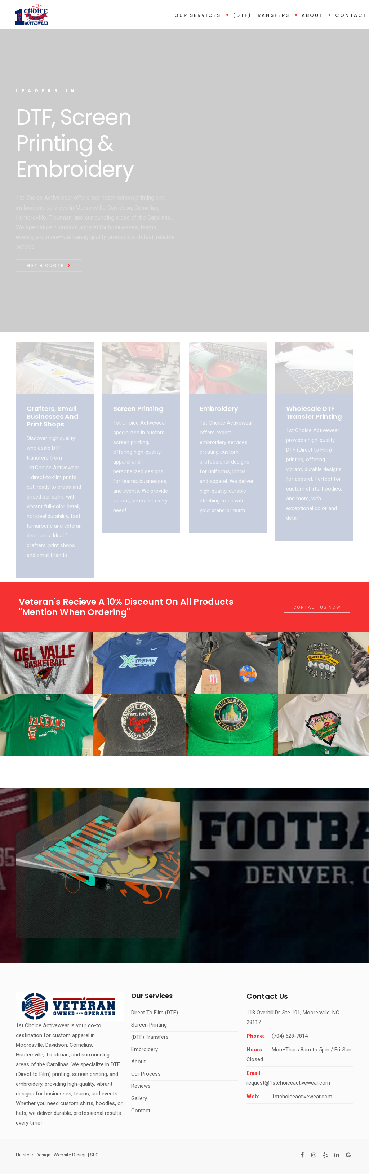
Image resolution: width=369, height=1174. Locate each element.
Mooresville (29, 1045)
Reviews (141, 1086)
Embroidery (144, 1049)
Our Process (146, 1074)
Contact (351, 15)
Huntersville (29, 1054)
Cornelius (81, 1045)
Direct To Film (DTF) (154, 1012)
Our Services (197, 15)
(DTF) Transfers (261, 15)
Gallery (139, 1098)
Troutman (57, 1054)
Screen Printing (149, 1025)
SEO (94, 1154)
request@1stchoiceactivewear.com (288, 1083)
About (312, 15)
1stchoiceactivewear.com (302, 1096)
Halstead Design (33, 1154)
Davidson (56, 1045)
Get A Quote (48, 265)
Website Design (70, 1154)
